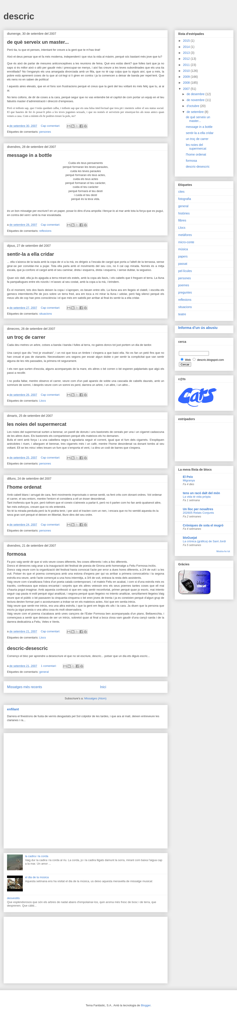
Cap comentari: (51, 125)
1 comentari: (49, 666)
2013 (187, 52)
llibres (182, 220)
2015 (187, 40)
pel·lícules (185, 271)
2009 (187, 76)
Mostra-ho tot (223, 551)
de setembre (196, 112)
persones (45, 131)
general (44, 671)
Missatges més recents (24, 687)
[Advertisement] (85, 790)
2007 (187, 89)
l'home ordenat (24, 487)
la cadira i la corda (36, 856)
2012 (187, 58)
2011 (187, 65)
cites (181, 191)
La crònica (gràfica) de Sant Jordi (204, 541)
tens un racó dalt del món (201, 493)
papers (183, 256)
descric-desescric (27, 648)
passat (182, 263)
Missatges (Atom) (95, 698)
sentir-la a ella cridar (30, 254)
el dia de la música (37, 877)
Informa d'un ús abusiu (197, 328)
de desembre (196, 94)
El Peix (188, 477)
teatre (182, 314)
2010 (187, 71)
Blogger (146, 1005)
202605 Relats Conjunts (198, 512)
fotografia (184, 199)
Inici (103, 687)
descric (19, 16)
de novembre (196, 100)
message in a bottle (29, 155)
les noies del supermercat (36, 424)
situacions (45, 313)
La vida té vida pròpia (196, 496)
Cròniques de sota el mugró (203, 525)
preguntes (185, 292)
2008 (187, 82)
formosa (16, 554)
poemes (183, 285)
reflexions (45, 230)
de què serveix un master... (38, 42)
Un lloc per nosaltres (198, 509)
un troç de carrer (26, 337)
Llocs (42, 400)
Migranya (189, 480)
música (183, 249)
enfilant (13, 709)
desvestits (13, 898)
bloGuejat (190, 537)
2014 (187, 47)
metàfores (185, 235)
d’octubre (193, 106)
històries (184, 213)
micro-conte (186, 242)
